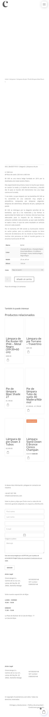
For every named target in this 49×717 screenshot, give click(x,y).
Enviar (9, 568)
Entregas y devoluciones (18, 705)
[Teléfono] (24, 523)
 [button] (8, 360)
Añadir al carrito (24, 279)
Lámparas (12, 79)
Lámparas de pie (22, 79)
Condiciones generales (36, 707)
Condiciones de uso (36, 558)
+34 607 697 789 (10, 493)
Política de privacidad (23, 558)
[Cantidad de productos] (8, 279)
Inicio (6, 79)
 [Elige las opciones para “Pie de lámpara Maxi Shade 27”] (8, 404)
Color (7, 270)
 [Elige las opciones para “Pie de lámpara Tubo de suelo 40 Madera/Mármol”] (29, 410)
